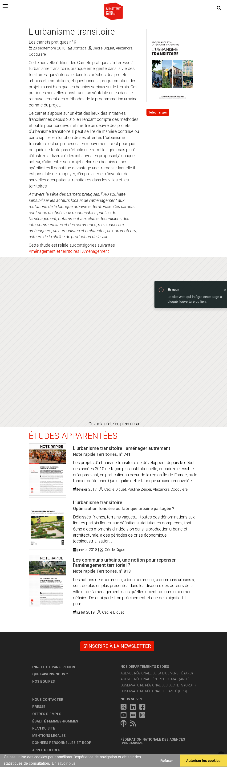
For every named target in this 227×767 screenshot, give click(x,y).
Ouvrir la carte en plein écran (114, 423)
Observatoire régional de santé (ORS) (154, 691)
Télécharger (157, 112)
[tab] (5, 6)
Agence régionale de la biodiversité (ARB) (157, 673)
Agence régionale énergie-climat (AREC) (155, 679)
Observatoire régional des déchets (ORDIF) (158, 685)
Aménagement (95, 251)
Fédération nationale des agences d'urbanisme (153, 741)
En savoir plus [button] (64, 763)
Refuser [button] (166, 761)
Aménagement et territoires (54, 251)
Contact (79, 48)
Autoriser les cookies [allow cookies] (203, 761)
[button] (219, 8)
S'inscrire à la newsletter (117, 646)
